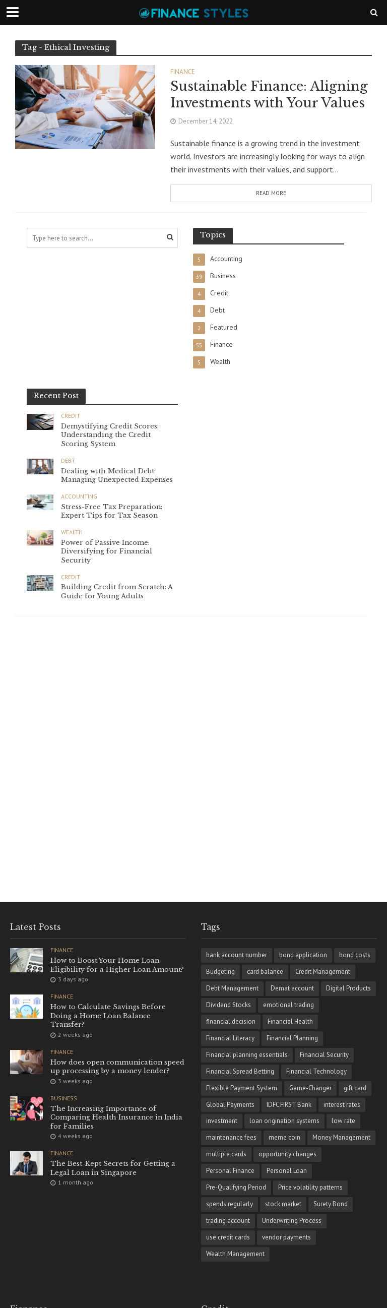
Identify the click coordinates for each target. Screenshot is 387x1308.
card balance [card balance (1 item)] (265, 971)
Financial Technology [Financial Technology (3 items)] (316, 1071)
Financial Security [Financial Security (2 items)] (324, 1054)
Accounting (79, 496)
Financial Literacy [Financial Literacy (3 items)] (230, 1038)
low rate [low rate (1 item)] (343, 1120)
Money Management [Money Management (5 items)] (341, 1137)
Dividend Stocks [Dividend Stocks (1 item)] (228, 1005)
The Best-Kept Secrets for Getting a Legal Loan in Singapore (113, 1168)
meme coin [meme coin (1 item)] (284, 1137)
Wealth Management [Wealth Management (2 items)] (235, 1254)
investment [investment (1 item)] (221, 1120)
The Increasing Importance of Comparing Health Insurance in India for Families (117, 1117)
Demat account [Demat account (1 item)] (292, 988)
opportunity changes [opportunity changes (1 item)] (287, 1154)
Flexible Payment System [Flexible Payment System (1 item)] (241, 1088)
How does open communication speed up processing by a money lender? (118, 1067)
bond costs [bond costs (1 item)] (354, 955)
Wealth (72, 532)
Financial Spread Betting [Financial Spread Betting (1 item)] (240, 1071)
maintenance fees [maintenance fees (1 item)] (231, 1137)
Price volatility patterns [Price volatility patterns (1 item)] (310, 1187)
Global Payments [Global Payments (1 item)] (230, 1104)
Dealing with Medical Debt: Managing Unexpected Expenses (118, 475)
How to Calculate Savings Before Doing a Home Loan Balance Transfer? (108, 1016)
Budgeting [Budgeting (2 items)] (220, 971)
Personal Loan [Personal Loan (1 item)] (287, 1170)
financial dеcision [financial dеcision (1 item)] (230, 1021)
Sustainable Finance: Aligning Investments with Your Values (269, 94)
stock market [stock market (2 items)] (283, 1204)
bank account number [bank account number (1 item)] (236, 955)
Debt (68, 460)
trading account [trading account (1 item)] (228, 1220)
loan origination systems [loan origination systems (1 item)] (284, 1120)
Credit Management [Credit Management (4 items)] (322, 971)
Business (63, 1098)
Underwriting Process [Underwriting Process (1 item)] (291, 1220)
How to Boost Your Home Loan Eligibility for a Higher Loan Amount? (117, 965)
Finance (182, 72)
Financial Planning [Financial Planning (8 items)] (292, 1038)
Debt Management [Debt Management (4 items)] (232, 988)
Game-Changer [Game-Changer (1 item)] (310, 1088)
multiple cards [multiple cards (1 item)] (226, 1154)
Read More (270, 193)
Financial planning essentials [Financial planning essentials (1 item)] (247, 1054)
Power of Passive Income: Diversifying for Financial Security (107, 551)
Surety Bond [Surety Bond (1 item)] (330, 1204)
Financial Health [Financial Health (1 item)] (290, 1021)
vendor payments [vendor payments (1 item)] (286, 1237)
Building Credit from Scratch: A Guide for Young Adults (117, 592)
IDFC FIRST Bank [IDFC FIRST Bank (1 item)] (289, 1104)
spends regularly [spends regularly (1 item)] (229, 1204)
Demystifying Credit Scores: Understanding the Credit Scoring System (110, 435)
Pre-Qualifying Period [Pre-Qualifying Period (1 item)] (236, 1187)
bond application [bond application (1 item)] (303, 955)
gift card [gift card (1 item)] (355, 1088)
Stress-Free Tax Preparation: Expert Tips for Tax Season (112, 511)
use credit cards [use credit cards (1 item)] (228, 1237)
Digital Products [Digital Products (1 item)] (348, 988)
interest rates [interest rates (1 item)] (342, 1104)
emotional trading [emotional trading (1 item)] (288, 1005)
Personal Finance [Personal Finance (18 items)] (230, 1170)
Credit (70, 415)
